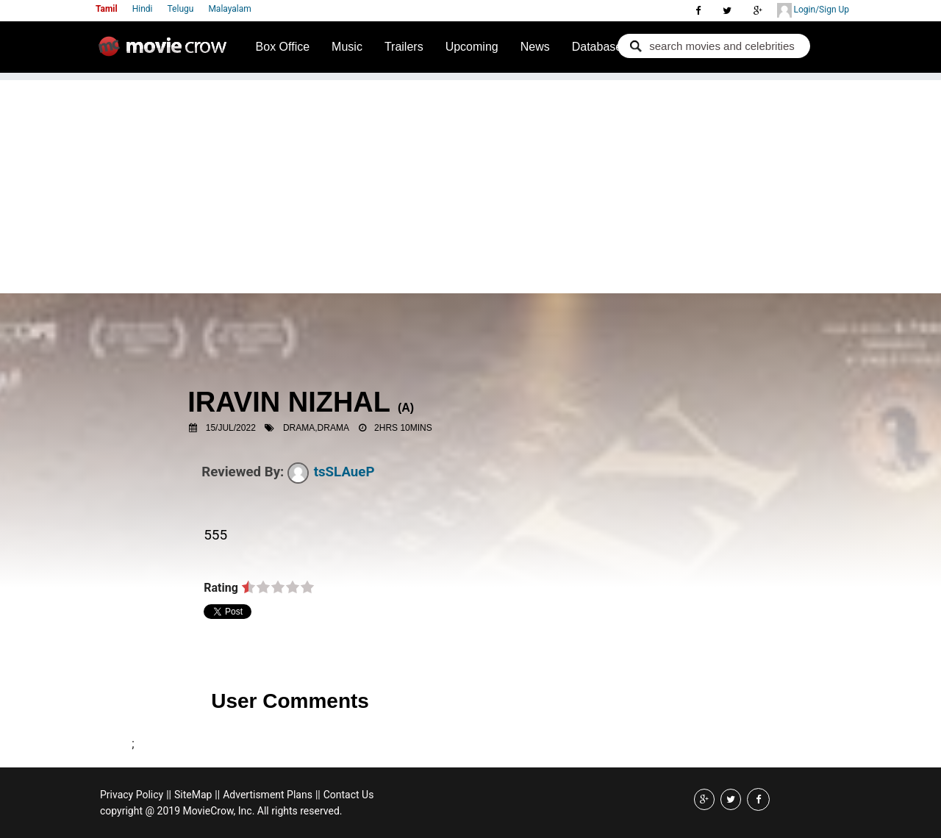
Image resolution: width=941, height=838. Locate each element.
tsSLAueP (331, 472)
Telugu (181, 9)
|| (168, 795)
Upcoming (472, 46)
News (535, 46)
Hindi (142, 9)
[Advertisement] (470, 183)
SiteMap (193, 795)
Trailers (403, 46)
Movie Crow (166, 52)
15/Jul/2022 (231, 428)
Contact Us (348, 795)
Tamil (107, 9)
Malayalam (229, 9)
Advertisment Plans (267, 795)
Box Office (283, 46)
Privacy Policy (131, 795)
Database (597, 46)
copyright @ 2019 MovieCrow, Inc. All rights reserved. (221, 811)
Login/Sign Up (813, 10)
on (248, 588)
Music (347, 46)
